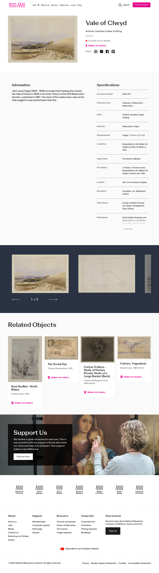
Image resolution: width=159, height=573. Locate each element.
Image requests (64, 533)
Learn (73, 5)
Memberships (38, 522)
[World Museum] (39, 490)
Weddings (86, 533)
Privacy (85, 563)
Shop (79, 5)
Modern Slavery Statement (103, 563)
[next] (53, 299)
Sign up (113, 531)
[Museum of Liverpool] (19, 490)
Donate (35, 533)
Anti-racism (62, 529)
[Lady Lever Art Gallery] (139, 490)
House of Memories (66, 525)
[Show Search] (123, 5)
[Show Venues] (38, 5)
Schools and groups (66, 522)
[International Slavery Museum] (59, 490)
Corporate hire (88, 522)
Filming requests (89, 529)
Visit (35, 5)
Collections (64, 5)
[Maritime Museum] (79, 490)
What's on (45, 5)
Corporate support (41, 525)
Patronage (37, 529)
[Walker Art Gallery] (99, 490)
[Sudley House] (119, 490)
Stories (54, 5)
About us (12, 522)
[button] (40, 275)
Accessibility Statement (139, 563)
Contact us (13, 533)
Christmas (86, 525)
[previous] (16, 299)
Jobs (10, 525)
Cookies (122, 563)
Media (11, 529)
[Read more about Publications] (135, 223)
